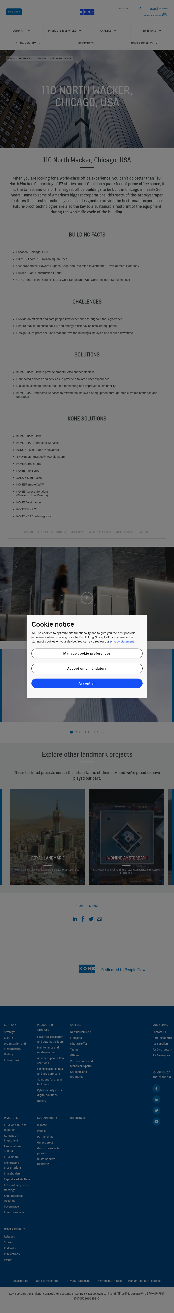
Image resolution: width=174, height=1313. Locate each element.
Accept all (87, 683)
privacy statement (122, 641)
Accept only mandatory (87, 668)
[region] (87, 656)
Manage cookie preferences (87, 653)
